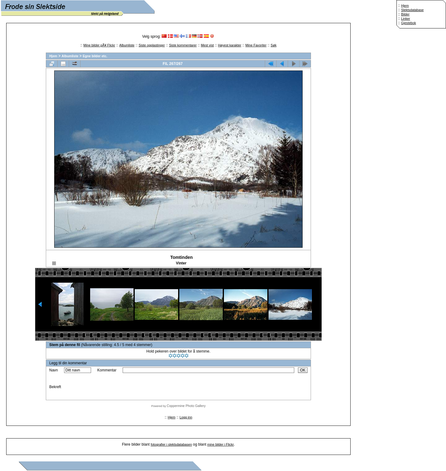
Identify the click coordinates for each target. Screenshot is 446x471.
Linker (405, 18)
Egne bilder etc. (95, 56)
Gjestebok (408, 23)
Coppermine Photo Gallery (186, 406)
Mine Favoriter (255, 45)
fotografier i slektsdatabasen (171, 444)
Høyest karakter (229, 45)
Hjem (405, 5)
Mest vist (207, 45)
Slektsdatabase (412, 10)
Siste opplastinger (152, 45)
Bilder (405, 14)
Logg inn (186, 417)
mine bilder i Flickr (220, 444)
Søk (274, 45)
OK (302, 370)
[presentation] (170, 387)
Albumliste (126, 45)
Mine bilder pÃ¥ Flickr (99, 45)
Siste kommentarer (183, 45)
